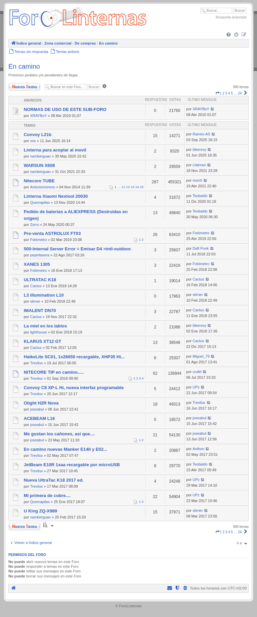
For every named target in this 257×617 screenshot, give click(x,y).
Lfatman (199, 165)
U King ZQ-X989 (40, 510)
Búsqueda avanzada (231, 17)
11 (123, 187)
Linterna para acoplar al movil (55, 149)
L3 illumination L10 (44, 295)
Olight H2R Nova (41, 403)
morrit (197, 180)
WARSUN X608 (39, 165)
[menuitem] (229, 35)
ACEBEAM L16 (39, 418)
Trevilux (36, 363)
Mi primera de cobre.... (47, 495)
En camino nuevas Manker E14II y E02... (65, 449)
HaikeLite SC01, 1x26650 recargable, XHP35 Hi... (74, 356)
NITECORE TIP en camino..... (54, 372)
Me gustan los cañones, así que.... (59, 433)
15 (142, 187)
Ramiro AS (201, 134)
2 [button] (224, 93)
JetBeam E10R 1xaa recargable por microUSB (72, 464)
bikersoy (199, 149)
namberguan (40, 156)
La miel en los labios (45, 325)
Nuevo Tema (24, 87)
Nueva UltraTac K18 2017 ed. (54, 480)
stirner (35, 301)
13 (133, 187)
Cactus (35, 286)
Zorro (34, 225)
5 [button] (232, 93)
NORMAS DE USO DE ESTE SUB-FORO (65, 109)
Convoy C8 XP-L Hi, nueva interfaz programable (74, 387)
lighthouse (38, 332)
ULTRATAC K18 (40, 279)
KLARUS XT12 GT (42, 341)
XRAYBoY (38, 116)
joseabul (37, 409)
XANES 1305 (37, 264)
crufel (197, 372)
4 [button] (229, 93)
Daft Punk (201, 248)
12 (128, 187)
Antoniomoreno (42, 187)
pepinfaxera (40, 255)
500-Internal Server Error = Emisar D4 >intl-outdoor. (78, 248)
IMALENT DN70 (40, 310)
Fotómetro (38, 240)
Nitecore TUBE (39, 180)
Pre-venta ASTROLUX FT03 (52, 233)
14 (137, 187)
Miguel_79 (201, 356)
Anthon (198, 449)
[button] (217, 93)
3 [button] (226, 93)
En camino (24, 66)
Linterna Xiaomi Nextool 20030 (56, 196)
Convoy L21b (38, 134)
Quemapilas (40, 202)
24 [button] (240, 93)
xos (33, 141)
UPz (196, 387)
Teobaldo (200, 196)
